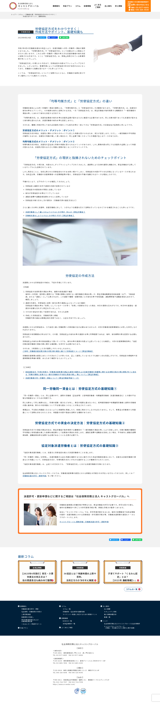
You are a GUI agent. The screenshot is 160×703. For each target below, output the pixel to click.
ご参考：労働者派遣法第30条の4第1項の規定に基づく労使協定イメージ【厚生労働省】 (58, 351)
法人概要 (107, 609)
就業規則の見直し (27, 617)
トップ (13, 14)
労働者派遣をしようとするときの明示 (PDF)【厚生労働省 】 (50, 215)
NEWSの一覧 (67, 621)
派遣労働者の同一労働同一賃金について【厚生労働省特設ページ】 (52, 378)
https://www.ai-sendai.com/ (64, 684)
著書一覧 (107, 617)
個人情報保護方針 (110, 614)
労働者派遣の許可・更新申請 (34, 476)
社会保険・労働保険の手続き (31, 611)
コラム (20, 14)
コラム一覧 (67, 609)
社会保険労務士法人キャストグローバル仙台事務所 (122, 623)
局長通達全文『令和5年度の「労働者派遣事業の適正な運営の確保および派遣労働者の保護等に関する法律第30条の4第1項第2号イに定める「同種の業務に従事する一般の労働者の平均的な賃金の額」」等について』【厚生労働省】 (80, 373)
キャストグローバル (24, 5)
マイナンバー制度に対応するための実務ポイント (80, 614)
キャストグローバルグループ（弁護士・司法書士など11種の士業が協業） (120, 627)
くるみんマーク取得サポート (31, 624)
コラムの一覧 (132, 589)
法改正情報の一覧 (69, 623)
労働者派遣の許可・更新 (30, 609)
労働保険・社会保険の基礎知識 (74, 611)
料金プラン (24, 628)
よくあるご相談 (67, 627)
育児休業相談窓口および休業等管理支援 (30, 620)
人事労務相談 (26, 614)
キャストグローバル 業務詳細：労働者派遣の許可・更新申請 (84, 522)
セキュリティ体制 (110, 611)
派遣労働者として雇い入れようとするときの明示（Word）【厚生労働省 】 (55, 212)
